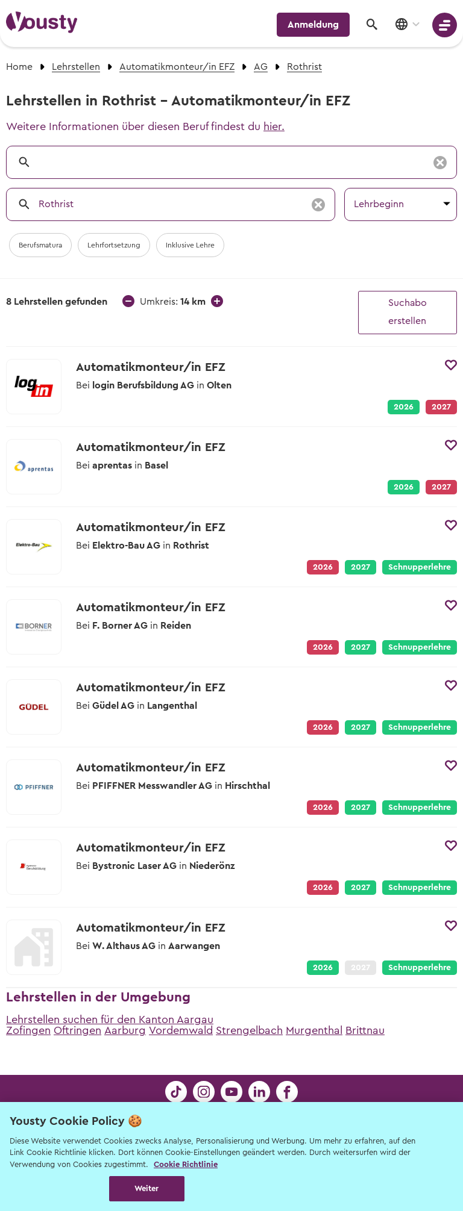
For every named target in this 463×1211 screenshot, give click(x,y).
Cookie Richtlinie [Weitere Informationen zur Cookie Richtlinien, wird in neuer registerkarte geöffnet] (186, 1164)
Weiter (146, 1188)
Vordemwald (181, 1030)
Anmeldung (313, 25)
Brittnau (365, 1030)
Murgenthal (314, 1030)
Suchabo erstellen (407, 312)
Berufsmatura (40, 245)
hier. (274, 126)
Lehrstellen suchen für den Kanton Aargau (109, 1019)
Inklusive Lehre (190, 245)
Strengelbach (249, 1030)
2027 (360, 567)
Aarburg (125, 1030)
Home (19, 67)
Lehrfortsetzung (113, 245)
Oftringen (77, 1030)
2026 (404, 407)
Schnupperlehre (419, 567)
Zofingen (28, 1030)
